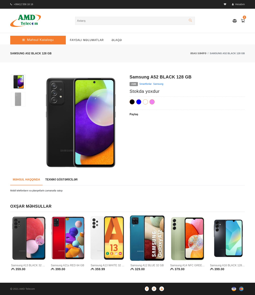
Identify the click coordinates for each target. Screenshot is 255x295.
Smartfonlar (145, 84)
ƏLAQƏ (116, 40)
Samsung (158, 84)
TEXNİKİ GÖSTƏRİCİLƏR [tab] (61, 179)
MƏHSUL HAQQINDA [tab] (26, 179)
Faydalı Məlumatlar (87, 40)
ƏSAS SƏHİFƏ (198, 53)
